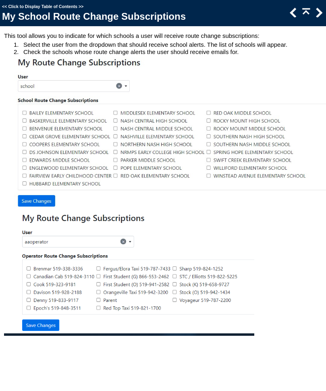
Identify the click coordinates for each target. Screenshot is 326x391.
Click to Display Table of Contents (42, 6)
